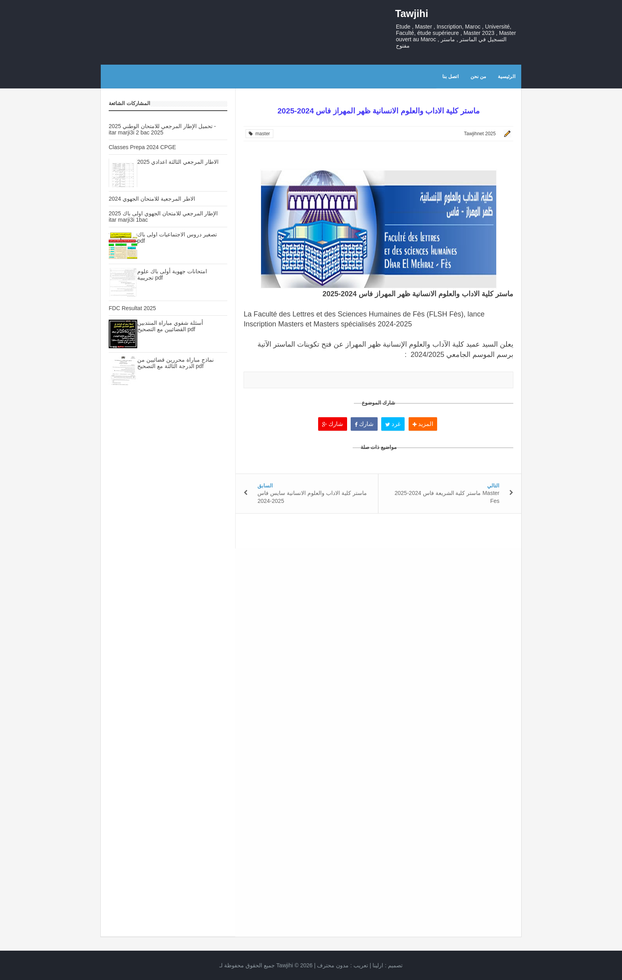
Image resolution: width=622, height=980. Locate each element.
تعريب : (342, 965)
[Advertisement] (168, 532)
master (259, 133)
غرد (393, 423)
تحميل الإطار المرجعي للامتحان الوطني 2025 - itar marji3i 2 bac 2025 (162, 129)
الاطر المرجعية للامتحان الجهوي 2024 (152, 199)
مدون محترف (333, 965)
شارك (332, 423)
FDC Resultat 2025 (132, 308)
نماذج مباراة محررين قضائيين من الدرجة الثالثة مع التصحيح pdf (175, 363)
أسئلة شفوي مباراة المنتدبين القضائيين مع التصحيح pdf (170, 326)
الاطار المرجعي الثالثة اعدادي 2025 (178, 162)
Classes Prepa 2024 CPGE (142, 147)
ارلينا (377, 965)
